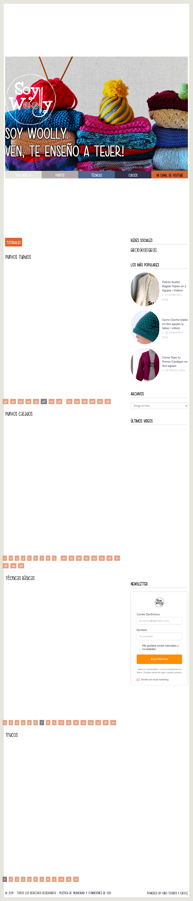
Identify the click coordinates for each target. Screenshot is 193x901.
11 (68, 722)
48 (59, 401)
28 (5, 565)
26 (109, 558)
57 (100, 401)
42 (13, 401)
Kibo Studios (169, 893)
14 (90, 722)
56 (92, 401)
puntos (60, 175)
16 (105, 722)
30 (21, 565)
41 (5, 401)
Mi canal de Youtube (169, 175)
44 (28, 401)
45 (36, 401)
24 (94, 558)
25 (101, 558)
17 (113, 722)
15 (98, 722)
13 (83, 722)
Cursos (133, 175)
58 (107, 401)
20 (63, 558)
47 (51, 401)
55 (84, 401)
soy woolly (23, 175)
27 (117, 558)
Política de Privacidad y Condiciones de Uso (85, 893)
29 (13, 565)
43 (20, 401)
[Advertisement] (96, 30)
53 (69, 401)
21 (71, 558)
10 (61, 722)
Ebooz (184, 893)
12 (76, 722)
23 (86, 558)
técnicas (96, 175)
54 (77, 401)
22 (78, 558)
